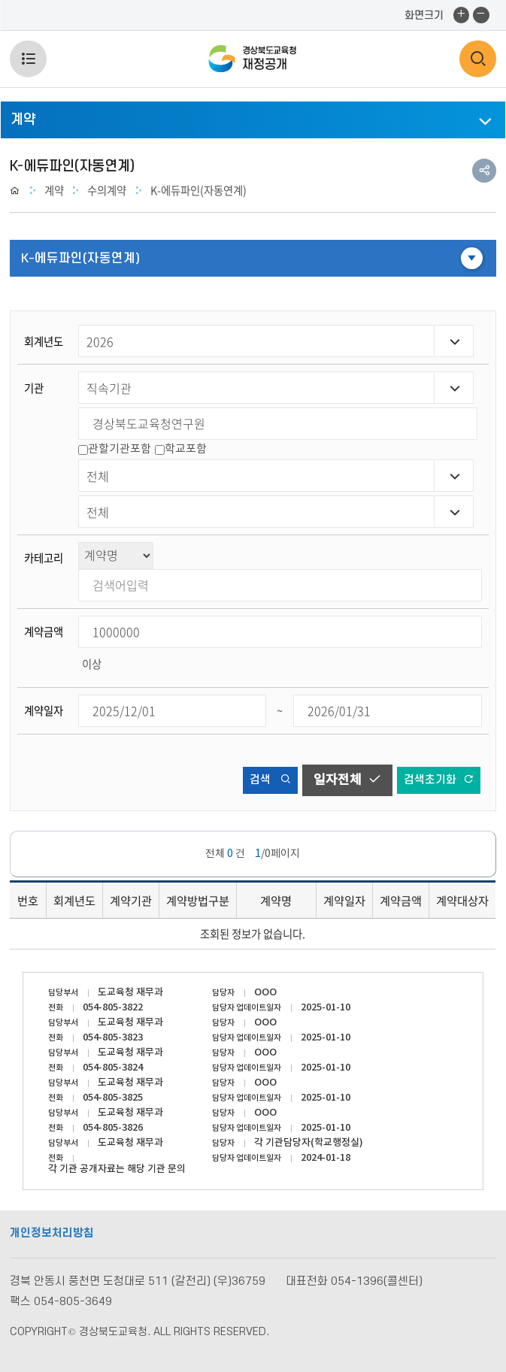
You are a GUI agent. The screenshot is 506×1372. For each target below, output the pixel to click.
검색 (270, 780)
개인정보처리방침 (52, 1233)
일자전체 (347, 780)
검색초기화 (439, 780)
